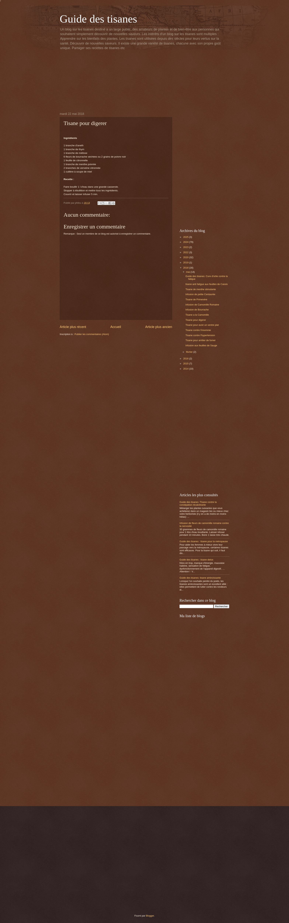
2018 (186, 267)
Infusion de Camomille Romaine (202, 304)
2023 (186, 247)
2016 (186, 358)
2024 (186, 242)
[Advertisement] (144, 81)
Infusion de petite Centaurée (200, 294)
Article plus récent (73, 327)
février (189, 352)
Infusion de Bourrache (197, 309)
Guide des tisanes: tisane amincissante (200, 577)
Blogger (150, 915)
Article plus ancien (158, 327)
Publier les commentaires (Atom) (91, 334)
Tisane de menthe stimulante (200, 289)
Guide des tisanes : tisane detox (196, 559)
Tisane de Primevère (196, 299)
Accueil (115, 327)
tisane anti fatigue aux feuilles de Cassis (206, 284)
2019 (186, 262)
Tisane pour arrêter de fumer (200, 340)
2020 (186, 257)
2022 (186, 252)
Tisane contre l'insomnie (198, 330)
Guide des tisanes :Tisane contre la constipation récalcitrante (198, 503)
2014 (186, 368)
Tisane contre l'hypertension (200, 335)
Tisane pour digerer (195, 320)
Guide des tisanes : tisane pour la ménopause (204, 541)
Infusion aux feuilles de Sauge (201, 345)
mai (188, 272)
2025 (186, 237)
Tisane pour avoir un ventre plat (202, 325)
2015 (186, 363)
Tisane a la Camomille (197, 314)
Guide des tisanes (98, 19)
